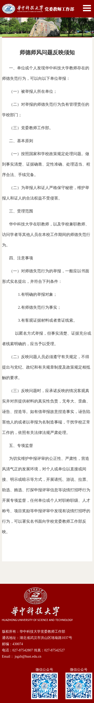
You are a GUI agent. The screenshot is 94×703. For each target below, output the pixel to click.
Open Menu (87, 8)
